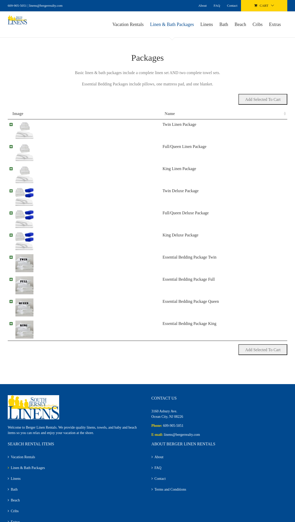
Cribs (15, 513)
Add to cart (257, 126)
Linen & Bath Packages (28, 470)
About (159, 459)
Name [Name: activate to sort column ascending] (45, 113)
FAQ (158, 470)
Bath (14, 491)
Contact (160, 481)
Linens (16, 481)
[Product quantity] (230, 126)
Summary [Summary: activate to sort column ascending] (85, 113)
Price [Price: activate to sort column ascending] (212, 113)
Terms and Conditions (170, 491)
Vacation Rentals (23, 459)
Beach (15, 502)
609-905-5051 (17, 5)
